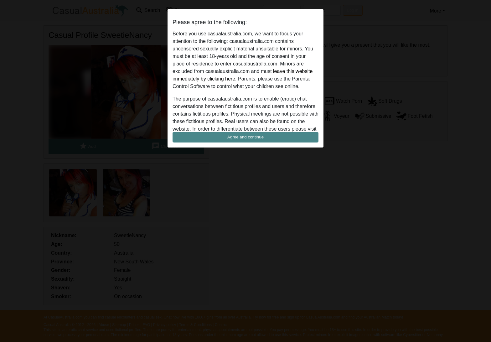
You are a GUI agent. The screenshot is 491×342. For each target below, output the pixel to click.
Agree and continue (245, 137)
